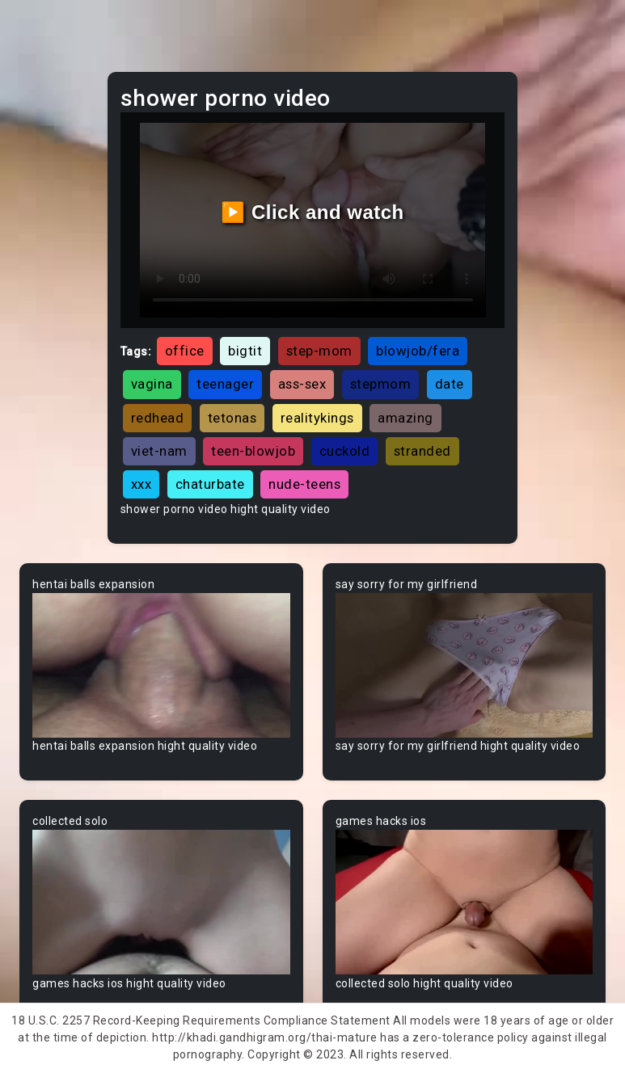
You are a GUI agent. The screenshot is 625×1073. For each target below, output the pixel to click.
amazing (405, 418)
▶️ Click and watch (312, 212)
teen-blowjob (253, 451)
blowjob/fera (417, 351)
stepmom (381, 384)
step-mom (319, 351)
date (449, 384)
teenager (225, 384)
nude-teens (304, 484)
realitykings (317, 418)
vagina (152, 384)
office (185, 351)
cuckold (344, 451)
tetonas (232, 418)
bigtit (245, 351)
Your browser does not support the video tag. (161, 665)
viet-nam (159, 451)
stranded (422, 451)
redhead (157, 418)
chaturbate (210, 484)
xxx (141, 484)
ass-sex (302, 384)
